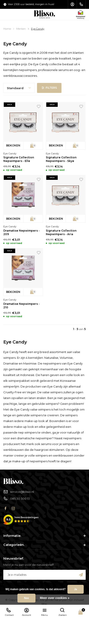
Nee (26, 598)
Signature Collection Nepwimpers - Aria (61, 232)
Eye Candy (37, 28)
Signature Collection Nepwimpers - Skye (61, 159)
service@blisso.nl (18, 491)
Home (7, 28)
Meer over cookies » (54, 598)
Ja (75, 589)
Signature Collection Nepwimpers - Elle (18, 159)
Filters (49, 87)
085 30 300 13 (16, 498)
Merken (21, 28)
